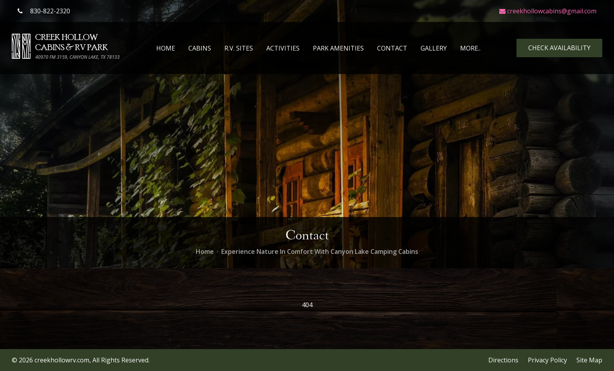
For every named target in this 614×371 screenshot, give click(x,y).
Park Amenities (338, 48)
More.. (470, 48)
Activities (283, 48)
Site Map (589, 360)
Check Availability (559, 47)
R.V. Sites (238, 48)
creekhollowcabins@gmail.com (547, 11)
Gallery (434, 48)
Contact (392, 48)
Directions (503, 360)
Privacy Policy (547, 360)
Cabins (199, 48)
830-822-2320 (44, 11)
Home (165, 48)
